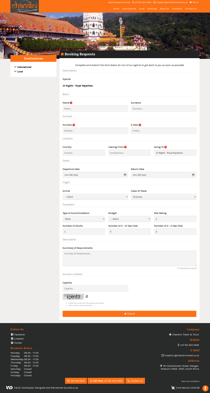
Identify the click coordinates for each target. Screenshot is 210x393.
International (129, 8)
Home (116, 8)
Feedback (177, 8)
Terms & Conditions (190, 381)
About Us (164, 8)
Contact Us (191, 8)
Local (141, 8)
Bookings (152, 8)
